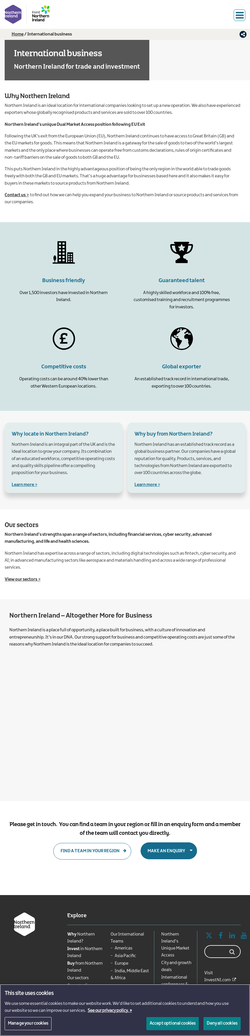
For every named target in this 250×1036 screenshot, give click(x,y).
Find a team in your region (90, 851)
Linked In (232, 935)
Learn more (23, 484)
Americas (123, 948)
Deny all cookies (222, 1023)
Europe (121, 963)
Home (18, 34)
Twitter (209, 935)
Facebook (220, 935)
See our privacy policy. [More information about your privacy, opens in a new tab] (108, 1010)
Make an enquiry (166, 851)
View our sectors (21, 579)
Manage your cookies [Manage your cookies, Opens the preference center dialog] (28, 1023)
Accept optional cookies (173, 1023)
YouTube (244, 935)
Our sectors (78, 978)
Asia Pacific (125, 956)
